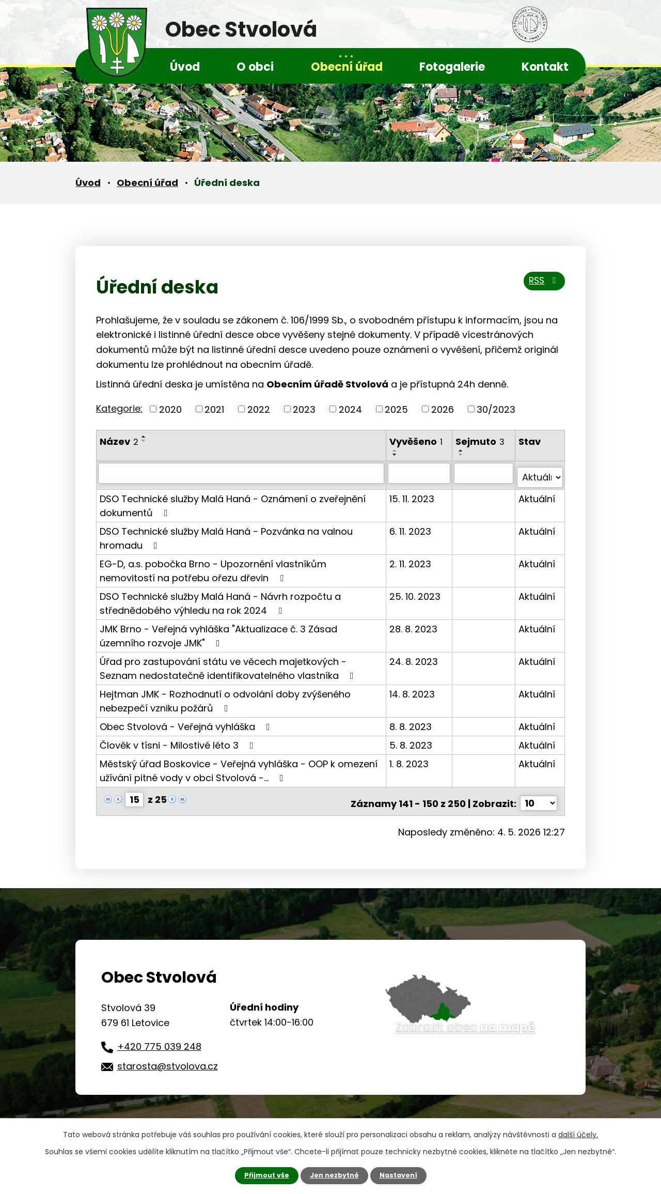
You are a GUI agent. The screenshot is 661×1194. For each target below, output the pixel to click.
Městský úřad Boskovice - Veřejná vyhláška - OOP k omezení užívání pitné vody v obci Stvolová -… (238, 765)
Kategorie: (119, 408)
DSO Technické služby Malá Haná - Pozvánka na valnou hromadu (226, 533)
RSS (541, 286)
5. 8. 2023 (411, 740)
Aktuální (536, 493)
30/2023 (496, 408)
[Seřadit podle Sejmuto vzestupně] (461, 450)
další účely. (578, 1133)
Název (119, 441)
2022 (258, 408)
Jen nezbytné (334, 1175)
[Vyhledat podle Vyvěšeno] (420, 473)
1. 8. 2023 (410, 758)
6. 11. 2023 (411, 526)
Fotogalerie (452, 67)
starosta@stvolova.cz (167, 1057)
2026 (442, 408)
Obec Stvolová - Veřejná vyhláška (187, 721)
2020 (170, 408)
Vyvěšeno (417, 441)
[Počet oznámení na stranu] (538, 794)
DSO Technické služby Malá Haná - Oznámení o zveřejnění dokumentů (233, 500)
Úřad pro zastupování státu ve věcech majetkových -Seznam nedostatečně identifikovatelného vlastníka (229, 663)
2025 (396, 408)
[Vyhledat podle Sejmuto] (483, 473)
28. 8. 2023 (414, 623)
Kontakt (545, 67)
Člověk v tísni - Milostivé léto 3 (179, 740)
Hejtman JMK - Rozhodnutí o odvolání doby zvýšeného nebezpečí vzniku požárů (225, 696)
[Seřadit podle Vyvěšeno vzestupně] (396, 450)
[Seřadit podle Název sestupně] (144, 441)
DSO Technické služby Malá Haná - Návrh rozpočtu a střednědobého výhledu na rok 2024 (220, 598)
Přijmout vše (262, 1175)
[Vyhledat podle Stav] (540, 473)
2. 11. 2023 (411, 558)
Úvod (185, 67)
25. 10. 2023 (416, 591)
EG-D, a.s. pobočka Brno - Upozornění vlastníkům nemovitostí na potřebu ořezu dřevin (213, 565)
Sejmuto (480, 441)
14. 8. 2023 (413, 689)
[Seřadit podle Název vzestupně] (144, 437)
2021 (214, 408)
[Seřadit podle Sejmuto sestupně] (461, 455)
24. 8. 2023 (414, 656)
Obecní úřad (347, 67)
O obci (255, 67)
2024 (350, 408)
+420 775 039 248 (159, 1037)
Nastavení (402, 1175)
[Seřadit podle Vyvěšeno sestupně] (396, 455)
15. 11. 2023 (412, 493)
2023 (304, 408)
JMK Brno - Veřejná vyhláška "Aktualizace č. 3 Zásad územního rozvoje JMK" (218, 630)
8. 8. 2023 (411, 721)
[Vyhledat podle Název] (241, 473)
